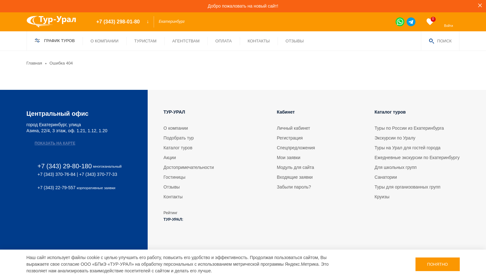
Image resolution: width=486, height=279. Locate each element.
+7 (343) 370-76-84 (57, 174)
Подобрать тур (178, 137)
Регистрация (290, 137)
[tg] (411, 21)
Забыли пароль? (294, 186)
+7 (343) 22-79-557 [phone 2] (57, 187)
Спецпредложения (296, 147)
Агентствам (186, 41)
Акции (169, 157)
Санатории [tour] (386, 177)
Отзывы (295, 41)
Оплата (223, 41)
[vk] (30, 208)
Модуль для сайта (295, 167)
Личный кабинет (293, 128)
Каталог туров (177, 147)
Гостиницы (174, 177)
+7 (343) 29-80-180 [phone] (65, 166)
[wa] (400, 21)
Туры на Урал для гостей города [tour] (408, 147)
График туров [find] (59, 40)
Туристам (145, 41)
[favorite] (430, 21)
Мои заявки (288, 157)
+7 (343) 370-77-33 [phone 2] (98, 174)
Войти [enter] (448, 26)
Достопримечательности (188, 167)
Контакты (259, 41)
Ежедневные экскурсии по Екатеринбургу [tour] (417, 157)
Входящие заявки (294, 177)
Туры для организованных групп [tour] (407, 186)
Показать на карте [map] (55, 143)
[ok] (47, 208)
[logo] (56, 22)
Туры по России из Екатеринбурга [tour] (409, 128)
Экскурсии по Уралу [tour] (395, 137)
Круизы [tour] (382, 196)
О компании (104, 41)
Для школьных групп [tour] (396, 167)
